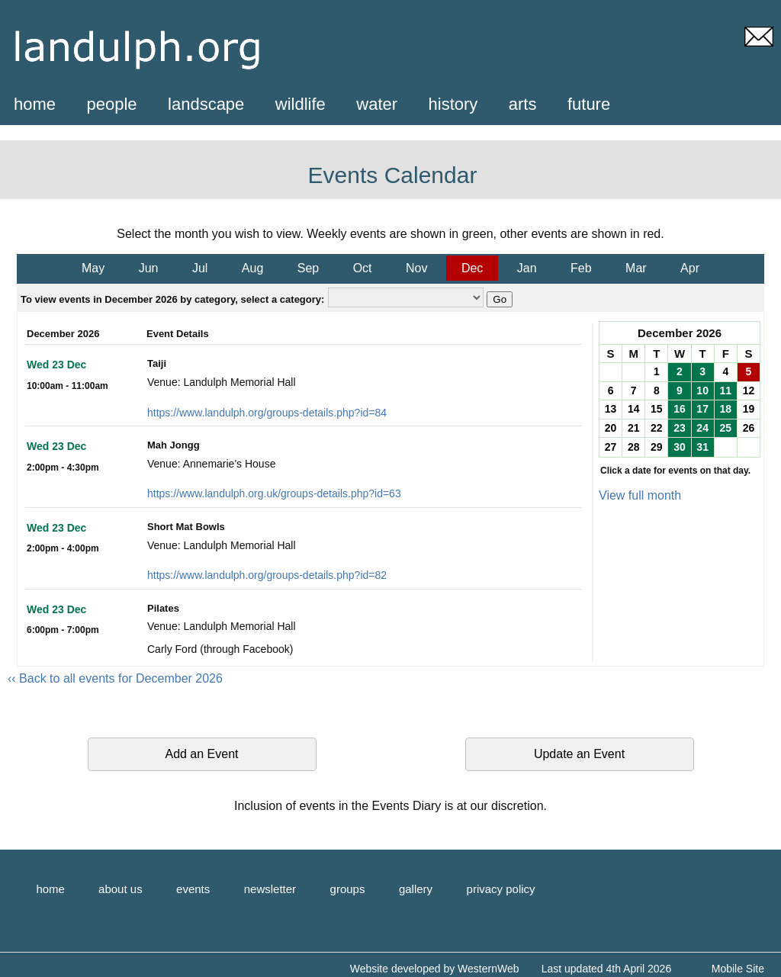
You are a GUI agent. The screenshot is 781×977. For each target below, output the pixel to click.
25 (725, 428)
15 (657, 409)
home (35, 104)
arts (523, 104)
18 (725, 409)
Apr (689, 268)
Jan (527, 268)
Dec (472, 268)
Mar (636, 268)
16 (679, 409)
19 (749, 409)
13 (611, 409)
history (453, 104)
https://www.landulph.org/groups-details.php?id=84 (267, 413)
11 (725, 390)
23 (679, 428)
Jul (199, 268)
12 (749, 390)
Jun (149, 268)
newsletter (270, 888)
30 (679, 447)
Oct (362, 268)
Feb (581, 268)
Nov (416, 268)
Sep (308, 268)
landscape (206, 104)
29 (657, 447)
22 (657, 428)
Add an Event (201, 753)
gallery (415, 888)
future (588, 104)
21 (634, 428)
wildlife (300, 104)
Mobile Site (738, 969)
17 (702, 409)
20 (611, 428)
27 (611, 447)
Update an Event (579, 753)
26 (749, 428)
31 (702, 447)
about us (120, 888)
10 (702, 390)
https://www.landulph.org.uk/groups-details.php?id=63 (274, 493)
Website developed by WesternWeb (434, 969)
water (376, 104)
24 (702, 428)
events (193, 888)
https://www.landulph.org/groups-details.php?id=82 (267, 575)
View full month (640, 495)
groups (347, 888)
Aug (252, 268)
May (93, 268)
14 (634, 409)
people (112, 104)
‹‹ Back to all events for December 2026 (115, 678)
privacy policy (501, 888)
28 (634, 447)
